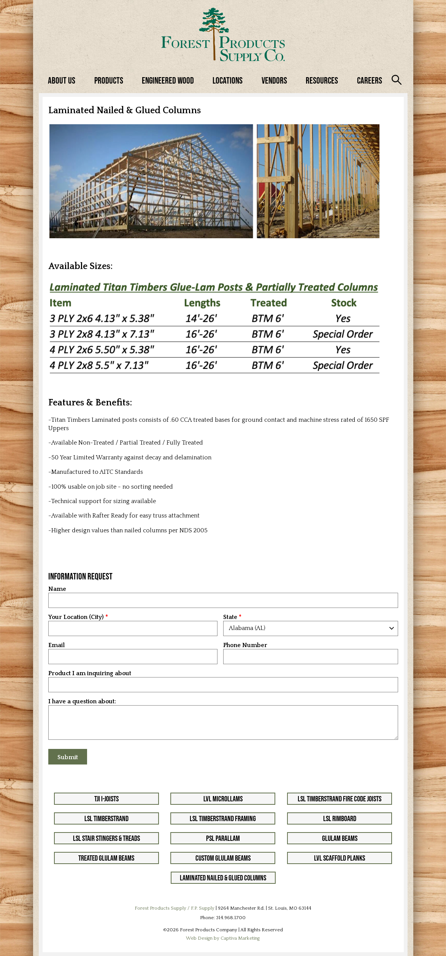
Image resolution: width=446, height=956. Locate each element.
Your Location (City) (76, 617)
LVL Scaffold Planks (339, 858)
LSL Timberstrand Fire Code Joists (339, 799)
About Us (61, 80)
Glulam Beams (339, 838)
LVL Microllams (223, 799)
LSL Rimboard (339, 818)
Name (57, 589)
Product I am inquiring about (89, 673)
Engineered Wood (168, 80)
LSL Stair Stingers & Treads (106, 838)
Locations (228, 80)
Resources (322, 80)
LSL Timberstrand (106, 818)
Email (56, 645)
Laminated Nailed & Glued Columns (223, 878)
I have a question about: (82, 701)
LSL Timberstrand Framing (223, 818)
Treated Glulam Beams (106, 858)
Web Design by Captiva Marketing (223, 938)
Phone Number (245, 645)
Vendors (274, 80)
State (230, 617)
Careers (369, 80)
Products (108, 80)
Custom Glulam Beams (223, 858)
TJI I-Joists (106, 799)
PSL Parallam (223, 838)
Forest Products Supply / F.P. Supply (174, 908)
